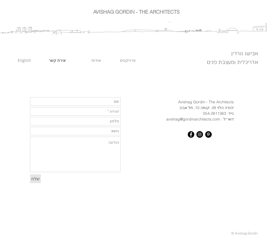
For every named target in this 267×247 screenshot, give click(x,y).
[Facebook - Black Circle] (191, 134)
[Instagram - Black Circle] (199, 134)
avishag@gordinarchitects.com (193, 119)
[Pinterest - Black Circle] (208, 134)
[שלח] (35, 178)
